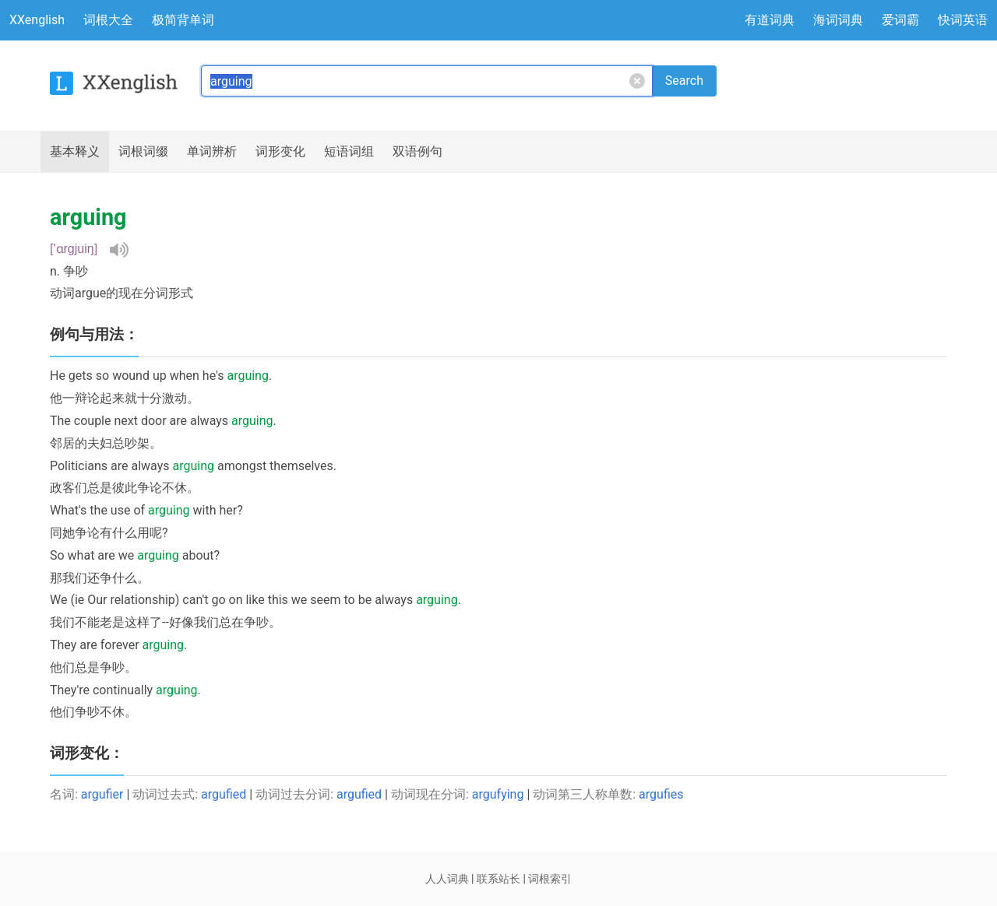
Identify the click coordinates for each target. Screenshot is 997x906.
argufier (102, 794)
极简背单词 (183, 19)
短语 (349, 151)
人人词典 (447, 879)
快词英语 (963, 19)
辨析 (212, 151)
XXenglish (37, 19)
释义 (75, 151)
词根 (143, 151)
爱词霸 (900, 19)
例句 (417, 151)
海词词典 (838, 19)
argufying (498, 794)
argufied (223, 794)
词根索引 (550, 879)
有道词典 (769, 19)
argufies (661, 794)
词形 (280, 151)
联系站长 (498, 879)
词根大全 (108, 19)
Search (684, 80)
